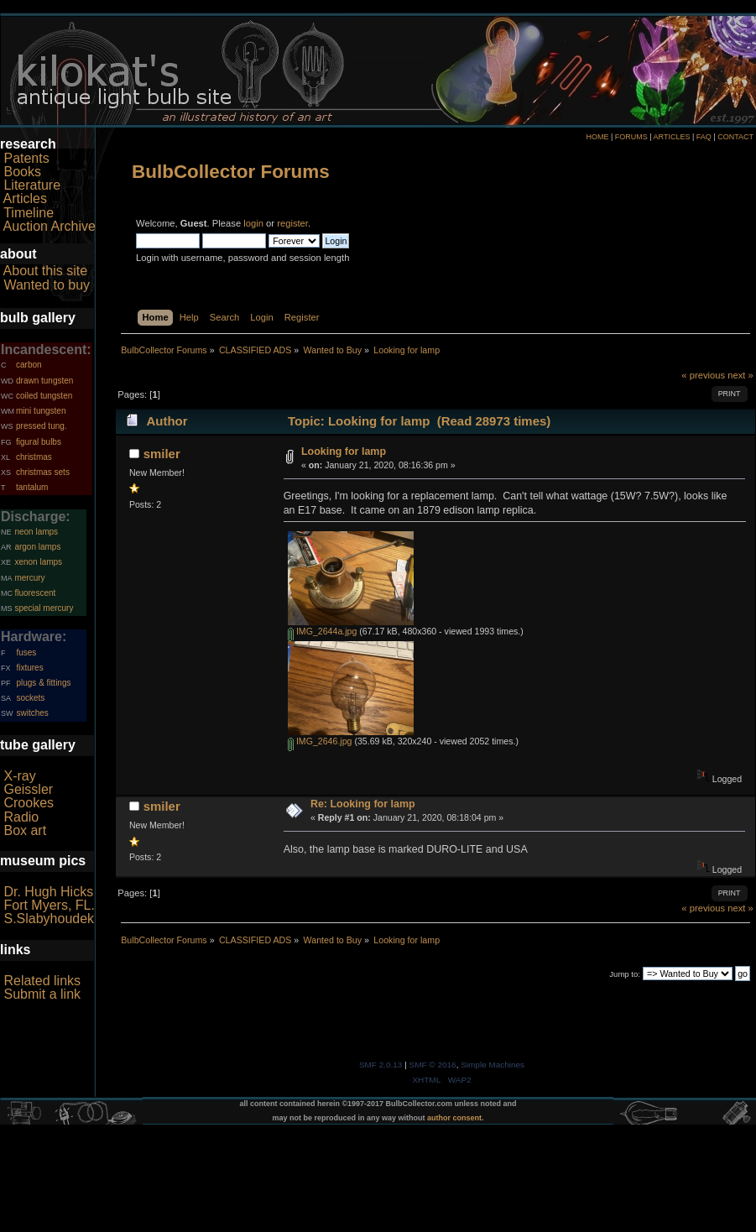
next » (740, 375)
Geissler (28, 789)
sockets (30, 697)
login (253, 223)
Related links (42, 981)
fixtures (29, 667)
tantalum (32, 487)
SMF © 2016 (432, 1064)
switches (32, 713)
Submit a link (42, 994)
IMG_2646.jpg (320, 741)
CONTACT (735, 137)
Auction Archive (49, 226)
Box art (24, 830)
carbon (29, 364)
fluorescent (34, 593)
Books (21, 171)
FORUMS (631, 137)
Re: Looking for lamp (362, 804)
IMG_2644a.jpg (322, 631)
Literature (31, 185)
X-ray (19, 776)
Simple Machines (492, 1064)
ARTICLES (672, 137)
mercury (29, 577)
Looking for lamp (343, 451)
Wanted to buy (46, 285)
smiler (161, 453)
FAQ (704, 137)
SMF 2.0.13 (381, 1064)
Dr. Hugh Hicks (48, 892)
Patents (26, 158)
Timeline (28, 213)
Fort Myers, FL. (48, 905)
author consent (454, 1118)
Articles (25, 198)
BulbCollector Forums (231, 171)
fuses (26, 652)
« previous (703, 375)
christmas (34, 457)
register (292, 223)
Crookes (28, 803)
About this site (45, 271)
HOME (597, 137)
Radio (21, 817)
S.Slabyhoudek (48, 918)
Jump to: (624, 974)
